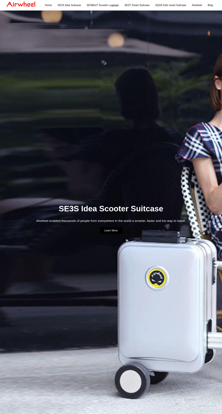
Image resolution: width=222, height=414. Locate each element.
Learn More (111, 230)
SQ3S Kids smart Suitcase (170, 5)
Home (48, 5)
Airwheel (197, 5)
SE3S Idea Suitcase (69, 5)
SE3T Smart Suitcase (137, 5)
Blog (210, 5)
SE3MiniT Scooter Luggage (103, 5)
